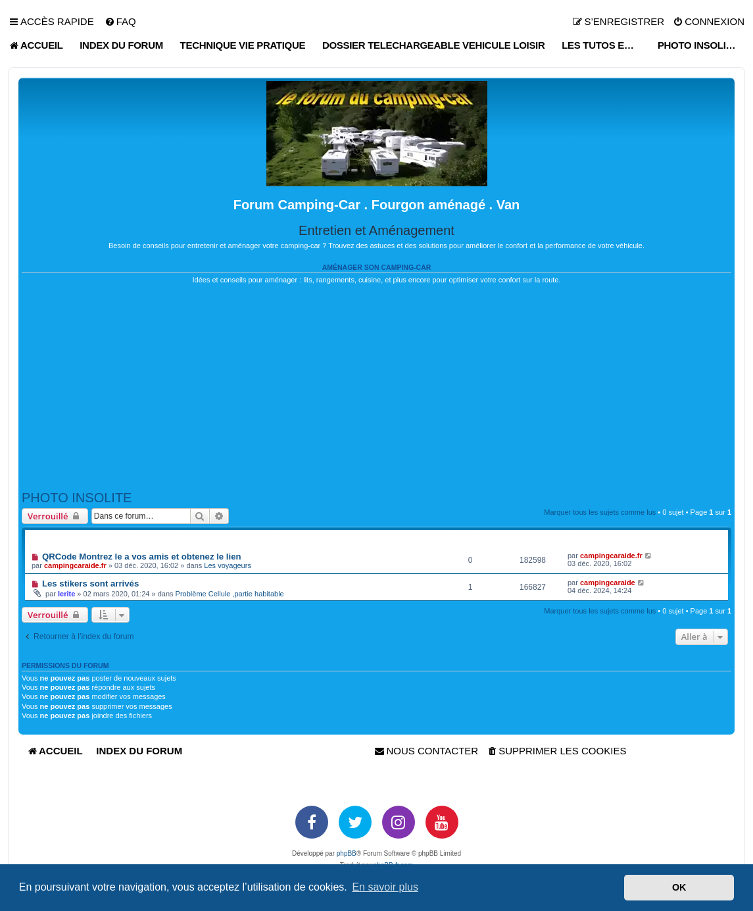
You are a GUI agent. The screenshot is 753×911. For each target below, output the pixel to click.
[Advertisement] (376, 388)
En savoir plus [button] (385, 887)
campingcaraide (607, 582)
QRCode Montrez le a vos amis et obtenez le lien (141, 556)
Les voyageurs (227, 565)
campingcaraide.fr (75, 565)
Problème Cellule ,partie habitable (230, 594)
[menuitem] (120, 22)
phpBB (346, 853)
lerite (66, 594)
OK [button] (679, 887)
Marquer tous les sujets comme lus (600, 512)
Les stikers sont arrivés (90, 583)
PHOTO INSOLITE (77, 497)
